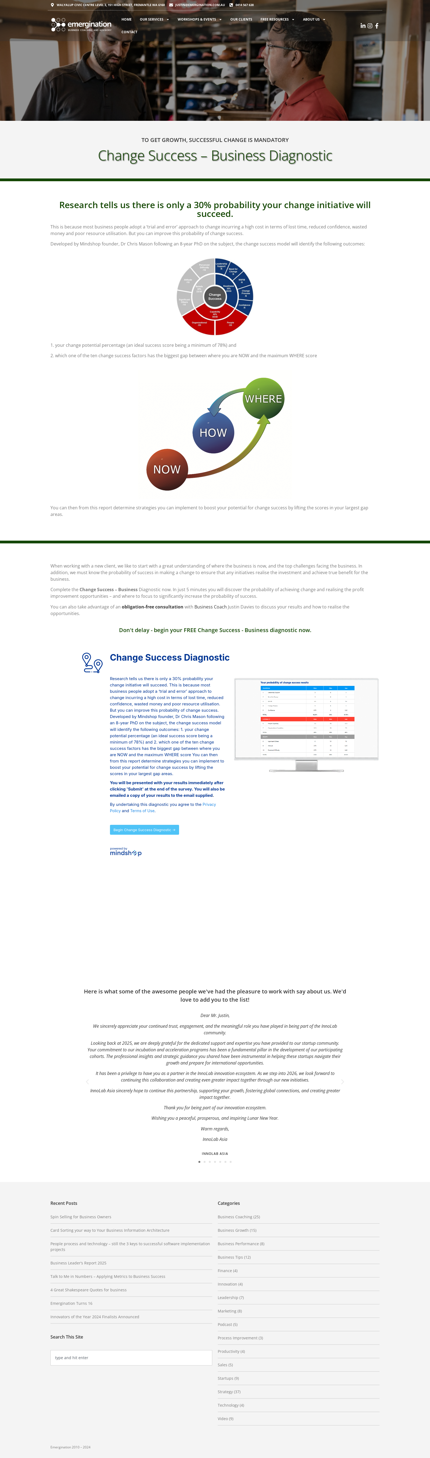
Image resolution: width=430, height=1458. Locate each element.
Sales (222, 1364)
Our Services (154, 19)
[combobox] (131, 1357)
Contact (129, 32)
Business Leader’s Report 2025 (78, 1263)
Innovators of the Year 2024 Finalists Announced (94, 1316)
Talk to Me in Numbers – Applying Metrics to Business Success (107, 1276)
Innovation (227, 1284)
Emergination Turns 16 (71, 1303)
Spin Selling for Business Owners (80, 1216)
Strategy (225, 1391)
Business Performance (238, 1243)
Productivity (228, 1351)
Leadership (228, 1297)
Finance (225, 1270)
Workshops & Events (200, 19)
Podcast (225, 1324)
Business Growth (233, 1230)
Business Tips (230, 1257)
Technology (228, 1405)
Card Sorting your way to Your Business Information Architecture (109, 1230)
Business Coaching (235, 1216)
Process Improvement (238, 1337)
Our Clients (241, 19)
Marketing (227, 1311)
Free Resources (278, 19)
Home (126, 19)
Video (223, 1418)
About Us (314, 19)
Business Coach (210, 607)
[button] (87, 1082)
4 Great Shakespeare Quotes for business (88, 1289)
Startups (225, 1378)
